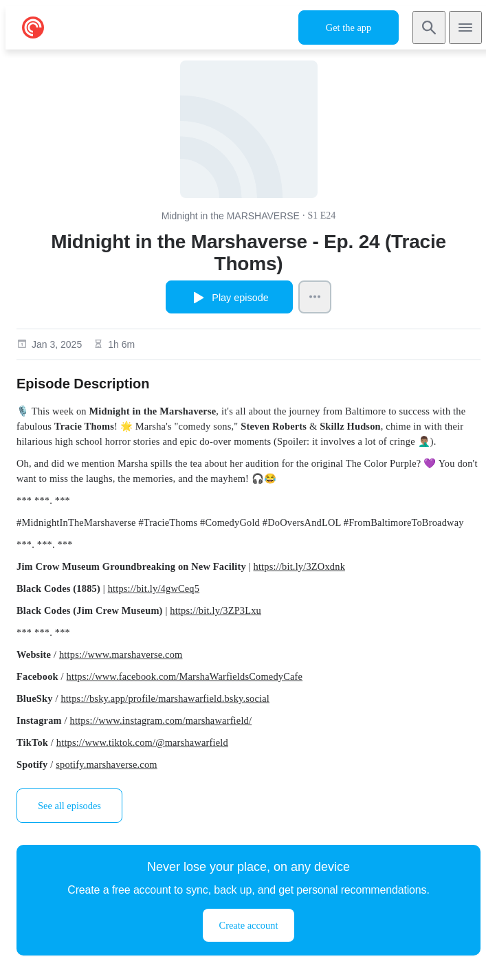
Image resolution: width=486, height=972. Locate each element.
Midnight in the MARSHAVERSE (231, 215)
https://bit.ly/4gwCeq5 (154, 588)
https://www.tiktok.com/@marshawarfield (142, 742)
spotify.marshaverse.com (106, 764)
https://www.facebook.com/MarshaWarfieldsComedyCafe (185, 676)
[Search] (428, 27)
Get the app (348, 27)
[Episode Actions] (314, 296)
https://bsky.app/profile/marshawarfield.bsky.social (164, 698)
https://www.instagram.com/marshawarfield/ (161, 720)
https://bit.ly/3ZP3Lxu (215, 610)
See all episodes (69, 805)
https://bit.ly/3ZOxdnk (300, 566)
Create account (248, 925)
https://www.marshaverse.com (121, 654)
